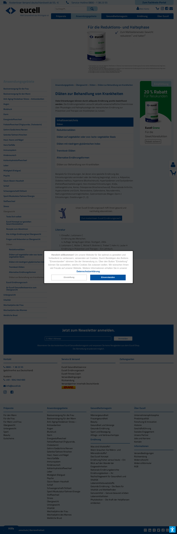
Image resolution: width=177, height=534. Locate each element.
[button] (69, 277)
